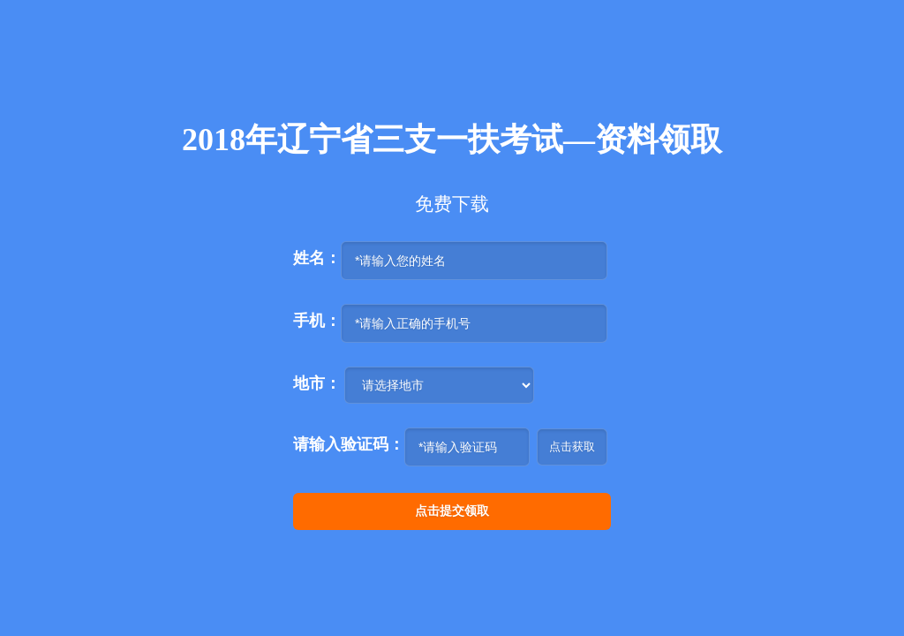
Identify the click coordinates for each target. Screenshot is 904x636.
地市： (317, 383)
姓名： (317, 258)
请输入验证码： (348, 444)
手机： (317, 320)
